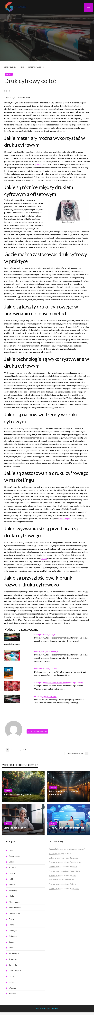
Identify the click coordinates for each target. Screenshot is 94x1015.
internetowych (64, 518)
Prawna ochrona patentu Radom (62, 875)
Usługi (11, 982)
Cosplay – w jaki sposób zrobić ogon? (67, 827)
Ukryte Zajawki (15, 970)
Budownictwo (14, 856)
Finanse (12, 873)
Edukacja (12, 867)
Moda (11, 896)
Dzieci (11, 862)
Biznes (22, 67)
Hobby (11, 879)
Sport (11, 947)
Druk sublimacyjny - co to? (45, 668)
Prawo (11, 925)
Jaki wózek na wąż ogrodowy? (61, 879)
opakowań (38, 164)
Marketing (13, 890)
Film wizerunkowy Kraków (60, 853)
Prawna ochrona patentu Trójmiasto (64, 888)
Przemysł (13, 930)
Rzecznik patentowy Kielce (17, 794)
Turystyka (13, 965)
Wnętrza (12, 988)
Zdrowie (12, 993)
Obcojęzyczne (14, 913)
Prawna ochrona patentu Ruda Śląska (64, 871)
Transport (13, 959)
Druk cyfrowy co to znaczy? (46, 651)
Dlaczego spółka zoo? (15, 827)
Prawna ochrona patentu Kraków (63, 866)
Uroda (11, 976)
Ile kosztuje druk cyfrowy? (45, 696)
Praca (11, 919)
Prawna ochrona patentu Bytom (62, 884)
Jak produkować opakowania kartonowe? (63, 793)
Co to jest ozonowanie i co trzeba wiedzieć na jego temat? (58, 682)
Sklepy (11, 942)
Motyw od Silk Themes (47, 1008)
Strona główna (10, 67)
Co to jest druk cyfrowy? (44, 634)
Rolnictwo (13, 936)
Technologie (14, 953)
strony (44, 558)
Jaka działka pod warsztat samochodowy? (67, 849)
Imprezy (12, 885)
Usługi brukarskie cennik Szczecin (63, 858)
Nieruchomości (15, 907)
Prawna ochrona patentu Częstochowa (65, 862)
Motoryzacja (14, 902)
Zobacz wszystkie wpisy (37, 731)
